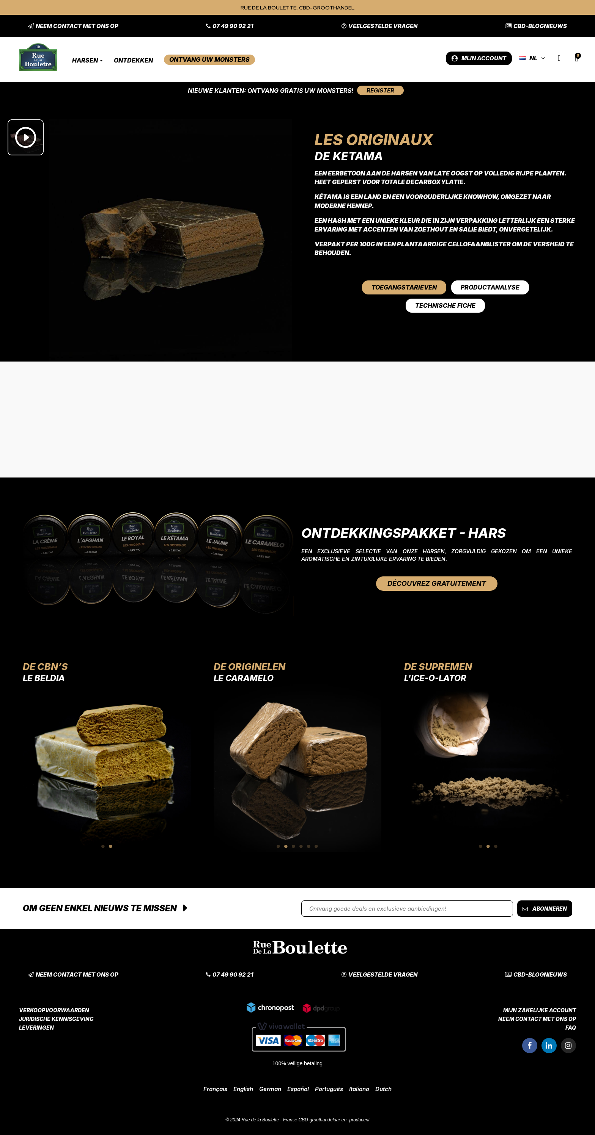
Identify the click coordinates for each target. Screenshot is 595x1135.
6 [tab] (316, 846)
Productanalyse (490, 287)
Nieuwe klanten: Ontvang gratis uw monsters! (270, 90)
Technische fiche (445, 305)
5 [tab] (309, 846)
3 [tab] (294, 846)
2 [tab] (110, 846)
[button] (73, 26)
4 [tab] (301, 846)
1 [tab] (103, 846)
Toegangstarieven (404, 287)
